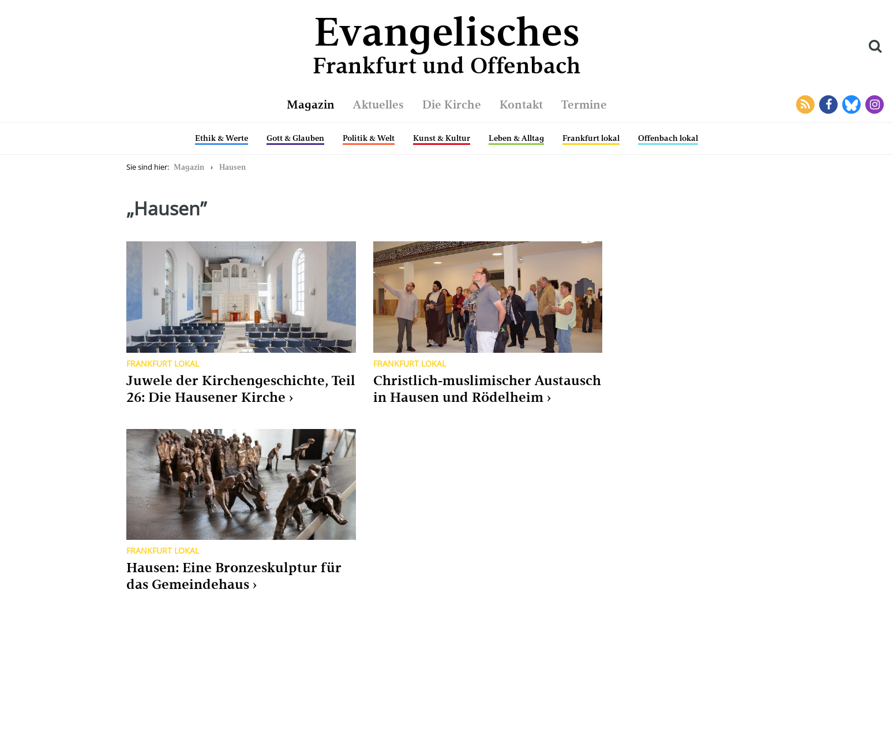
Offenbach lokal (668, 138)
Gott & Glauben (295, 138)
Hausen (232, 167)
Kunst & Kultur (441, 138)
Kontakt (521, 104)
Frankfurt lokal (591, 138)
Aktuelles (378, 104)
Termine (584, 104)
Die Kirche (451, 104)
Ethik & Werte (221, 138)
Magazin (311, 104)
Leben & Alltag (516, 138)
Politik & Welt (369, 138)
